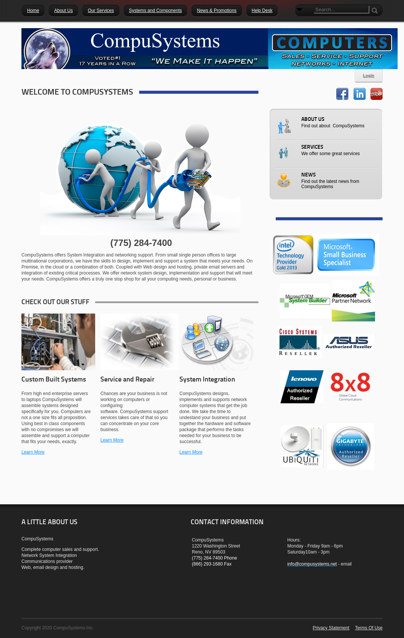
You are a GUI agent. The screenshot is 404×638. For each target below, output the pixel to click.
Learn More (32, 452)
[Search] (341, 10)
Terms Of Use (369, 627)
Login (368, 75)
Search (301, 23)
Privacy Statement (331, 627)
